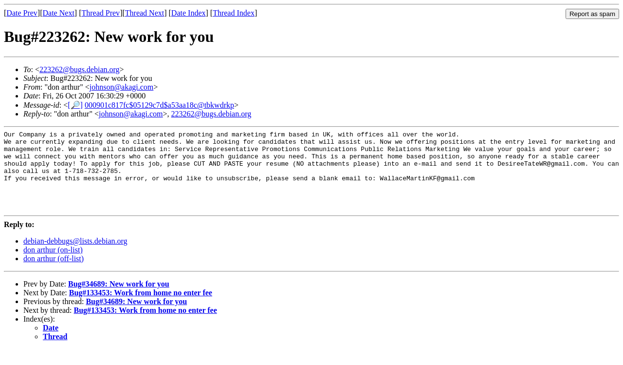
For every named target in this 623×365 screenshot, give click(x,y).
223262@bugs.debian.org (79, 69)
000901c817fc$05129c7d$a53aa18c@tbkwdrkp (159, 105)
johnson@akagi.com (122, 87)
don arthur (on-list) (53, 266)
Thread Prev (100, 13)
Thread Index (234, 13)
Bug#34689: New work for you (118, 300)
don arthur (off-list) (53, 274)
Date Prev (21, 13)
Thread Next (144, 13)
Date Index (188, 13)
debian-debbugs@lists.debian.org (75, 257)
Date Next (58, 13)
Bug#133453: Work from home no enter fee (140, 309)
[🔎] (75, 105)
